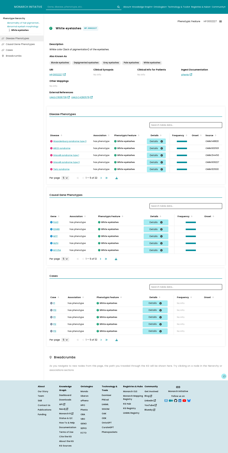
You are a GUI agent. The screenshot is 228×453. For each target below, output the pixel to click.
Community (218, 7)
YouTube (151, 405)
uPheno (85, 400)
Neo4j (63, 409)
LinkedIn (150, 400)
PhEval (105, 399)
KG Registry (129, 408)
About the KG (66, 441)
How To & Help (67, 422)
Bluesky (150, 409)
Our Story (43, 391)
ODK (104, 418)
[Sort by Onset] (200, 135)
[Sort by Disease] (61, 135)
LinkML (105, 404)
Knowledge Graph (142, 7)
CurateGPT (108, 427)
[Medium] (171, 400)
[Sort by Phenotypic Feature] (138, 135)
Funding (42, 414)
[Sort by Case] (58, 297)
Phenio (84, 409)
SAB (40, 400)
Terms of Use (66, 432)
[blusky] (188, 400)
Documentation (67, 427)
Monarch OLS (130, 391)
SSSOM (105, 409)
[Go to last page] (106, 178)
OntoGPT (107, 422)
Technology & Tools (179, 7)
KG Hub (127, 403)
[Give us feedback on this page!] (224, 376)
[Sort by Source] (215, 135)
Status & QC (66, 418)
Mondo (84, 391)
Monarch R (66, 413)
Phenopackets (109, 432)
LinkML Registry (131, 413)
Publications (44, 409)
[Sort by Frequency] (186, 135)
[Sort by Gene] (58, 216)
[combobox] (83, 7)
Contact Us (44, 405)
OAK (104, 413)
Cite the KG (65, 436)
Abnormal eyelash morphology (22, 26)
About (127, 7)
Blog (148, 395)
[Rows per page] (65, 178)
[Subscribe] (166, 400)
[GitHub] (175, 400)
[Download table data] (116, 178)
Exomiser (106, 395)
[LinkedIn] (179, 400)
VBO (83, 418)
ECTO (84, 432)
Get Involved (151, 391)
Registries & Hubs (200, 7)
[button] (181, 141)
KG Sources (65, 445)
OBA (83, 414)
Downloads (65, 399)
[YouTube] (184, 400)
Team (41, 395)
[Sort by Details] (160, 135)
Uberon (84, 395)
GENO (84, 423)
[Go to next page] (100, 178)
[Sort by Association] (108, 135)
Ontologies (160, 7)
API (62, 404)
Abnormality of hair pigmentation (24, 22)
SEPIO (84, 428)
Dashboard (65, 395)
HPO (83, 405)
